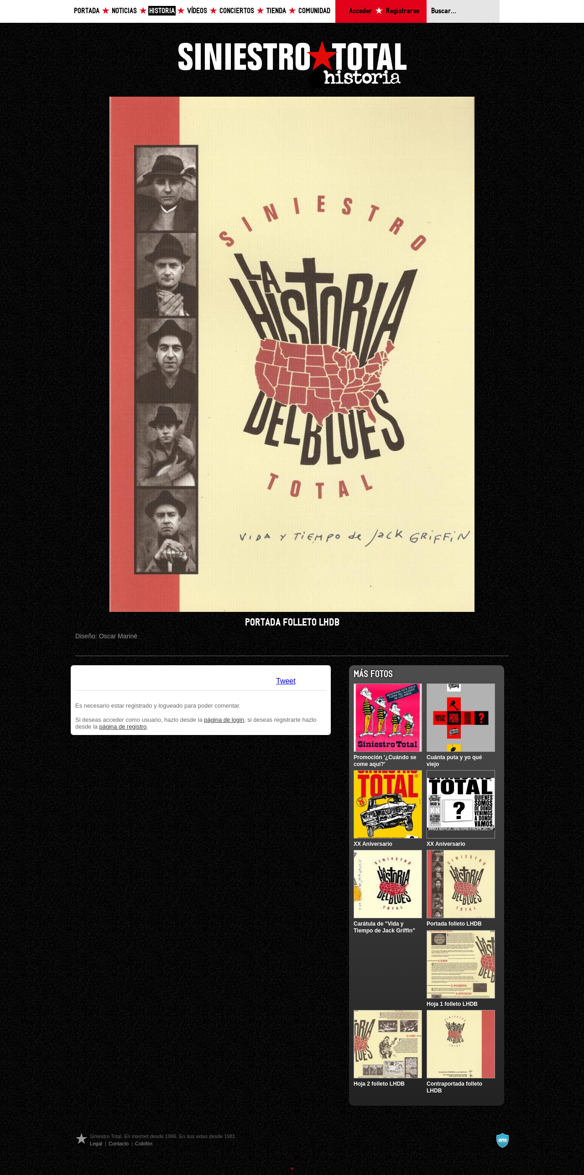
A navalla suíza (502, 1140)
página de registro (123, 726)
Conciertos (236, 11)
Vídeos (197, 11)
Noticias (124, 11)
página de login (224, 719)
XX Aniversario (373, 844)
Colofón (143, 1143)
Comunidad (314, 11)
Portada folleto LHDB (454, 924)
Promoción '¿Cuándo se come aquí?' (385, 760)
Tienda (276, 11)
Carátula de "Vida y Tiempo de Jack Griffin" (384, 927)
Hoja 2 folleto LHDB (379, 1084)
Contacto (119, 1143)
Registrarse (402, 11)
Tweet (286, 681)
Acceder (360, 11)
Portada (86, 11)
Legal (96, 1143)
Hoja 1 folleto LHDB (452, 1004)
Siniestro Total (292, 63)
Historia (162, 11)
